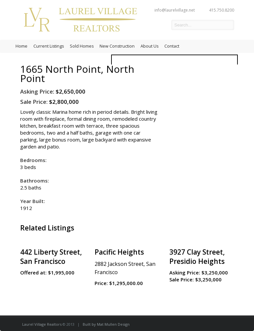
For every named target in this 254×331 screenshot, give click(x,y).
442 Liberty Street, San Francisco (51, 256)
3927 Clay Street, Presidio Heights (197, 256)
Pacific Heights (119, 252)
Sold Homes (82, 46)
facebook (161, 25)
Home (21, 46)
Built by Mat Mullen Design (106, 324)
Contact (171, 46)
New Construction (117, 46)
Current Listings (48, 46)
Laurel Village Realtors (42, 324)
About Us (149, 46)
